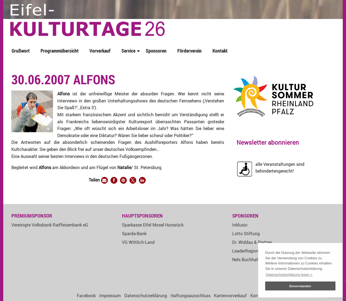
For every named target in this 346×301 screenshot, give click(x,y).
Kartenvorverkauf (230, 296)
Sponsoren (156, 50)
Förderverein (189, 50)
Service (128, 50)
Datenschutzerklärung (145, 296)
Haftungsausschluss (191, 296)
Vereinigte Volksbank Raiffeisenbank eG (49, 225)
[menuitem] (21, 51)
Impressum (110, 296)
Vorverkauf (100, 50)
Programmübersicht (60, 50)
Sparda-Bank (134, 234)
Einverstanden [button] (300, 286)
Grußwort (21, 50)
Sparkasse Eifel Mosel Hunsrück (153, 225)
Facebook (86, 296)
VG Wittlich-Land (138, 242)
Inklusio (239, 225)
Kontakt (220, 50)
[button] (104, 180)
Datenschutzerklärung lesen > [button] (289, 275)
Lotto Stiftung (246, 234)
